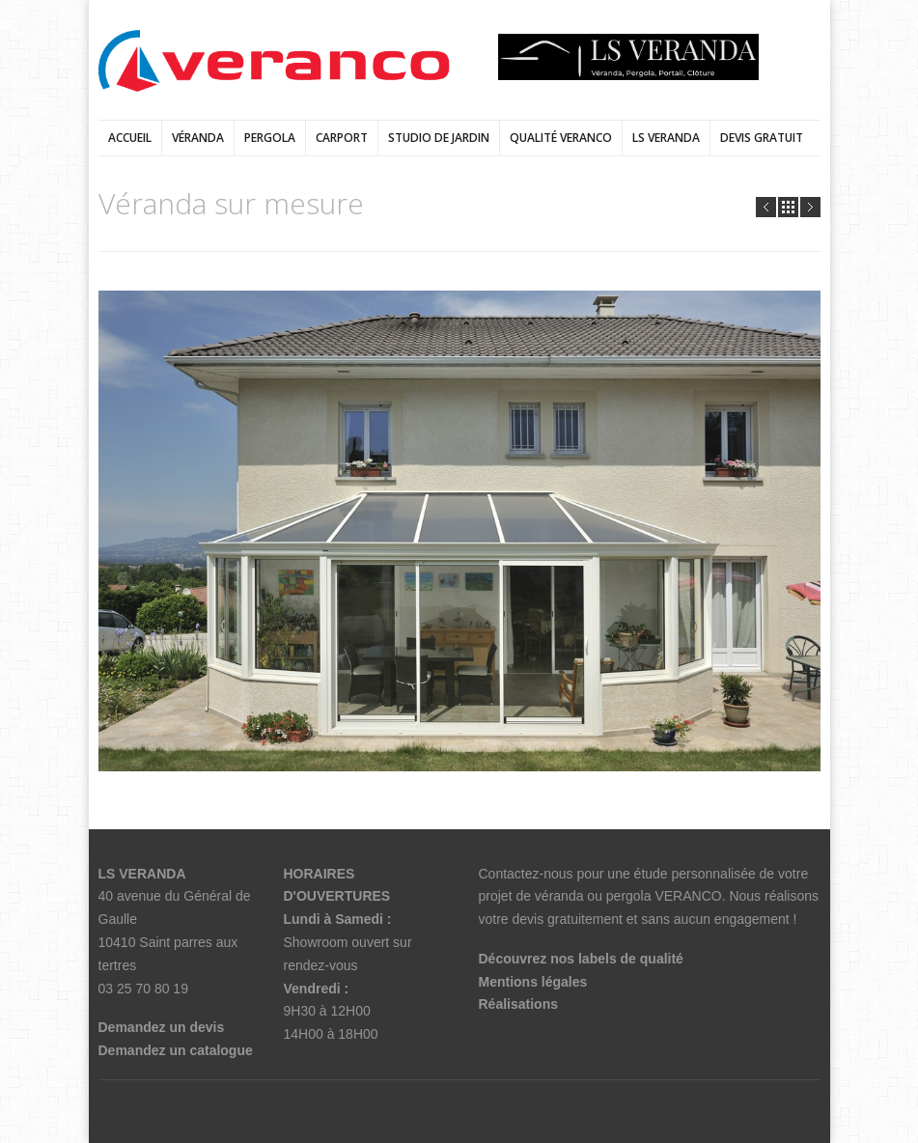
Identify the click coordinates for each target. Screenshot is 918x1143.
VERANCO (687, 896)
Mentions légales (533, 982)
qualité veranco (561, 137)
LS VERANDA (666, 137)
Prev (766, 207)
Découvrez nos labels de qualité (581, 958)
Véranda (198, 137)
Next (810, 207)
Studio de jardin (438, 137)
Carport (342, 137)
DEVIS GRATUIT (761, 137)
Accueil (130, 137)
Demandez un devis (161, 1027)
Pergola (269, 137)
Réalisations (518, 1004)
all (788, 207)
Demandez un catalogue (175, 1050)
